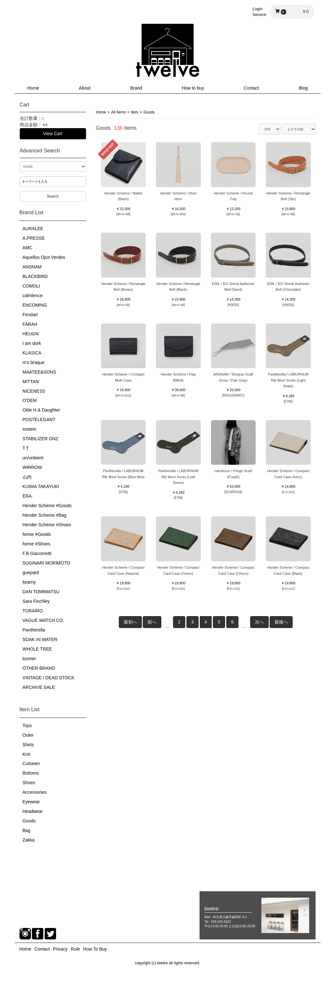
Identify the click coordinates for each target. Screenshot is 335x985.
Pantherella (34, 629)
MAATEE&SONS (39, 372)
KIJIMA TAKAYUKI (41, 486)
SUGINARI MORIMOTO (46, 562)
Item (134, 112)
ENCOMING (35, 305)
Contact (251, 88)
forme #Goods (37, 534)
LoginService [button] (259, 11)
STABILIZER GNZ (41, 438)
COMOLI (31, 285)
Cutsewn (31, 763)
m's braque (34, 362)
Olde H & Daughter (41, 409)
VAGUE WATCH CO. (43, 620)
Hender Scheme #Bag (45, 515)
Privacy (60, 949)
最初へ (130, 621)
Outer (28, 735)
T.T (26, 448)
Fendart (30, 314)
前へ (152, 621)
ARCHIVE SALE (39, 687)
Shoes (29, 782)
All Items (118, 112)
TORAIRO (33, 610)
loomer (29, 658)
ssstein (30, 429)
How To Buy (95, 949)
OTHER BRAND (39, 668)
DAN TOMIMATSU (41, 591)
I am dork (32, 343)
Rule (75, 949)
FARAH (30, 324)
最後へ (281, 621)
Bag (27, 830)
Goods (29, 820)
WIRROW (32, 467)
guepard (31, 572)
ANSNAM (32, 266)
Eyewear (31, 801)
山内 (27, 476)
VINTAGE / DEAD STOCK (49, 677)
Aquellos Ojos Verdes (44, 257)
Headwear (33, 811)
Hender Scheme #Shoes (47, 524)
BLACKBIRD (35, 276)
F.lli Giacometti (37, 553)
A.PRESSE (34, 238)
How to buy (193, 88)
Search (53, 196)
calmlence (33, 295)
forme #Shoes (36, 543)
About (85, 88)
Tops (27, 725)
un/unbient (33, 457)
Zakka (29, 840)
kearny (29, 582)
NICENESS (34, 391)
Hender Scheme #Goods (47, 505)
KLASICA (32, 352)
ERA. (28, 496)
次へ (259, 621)
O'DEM (30, 400)
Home (33, 88)
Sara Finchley (36, 601)
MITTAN (31, 381)
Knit (26, 754)
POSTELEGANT (39, 419)
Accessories (35, 792)
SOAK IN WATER (40, 639)
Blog (303, 88)
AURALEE (33, 228)
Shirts (28, 744)
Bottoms (31, 773)
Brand (136, 88)
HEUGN (31, 333)
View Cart (52, 133)
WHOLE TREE (37, 649)
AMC (28, 247)
